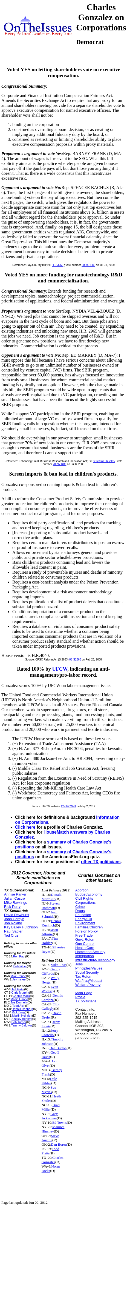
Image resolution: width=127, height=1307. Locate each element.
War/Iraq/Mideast (88, 981)
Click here (25, 827)
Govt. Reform (85, 939)
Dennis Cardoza (52, 997)
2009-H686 (88, 265)
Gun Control (84, 944)
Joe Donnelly (19, 1002)
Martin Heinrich (22, 1015)
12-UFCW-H (68, 806)
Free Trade (84, 935)
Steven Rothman (51, 905)
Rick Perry (12, 907)
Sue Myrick (49, 1089)
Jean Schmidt (49, 914)
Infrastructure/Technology (95, 960)
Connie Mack (21, 995)
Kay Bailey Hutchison (21, 927)
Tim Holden (50, 940)
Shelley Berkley (21, 1018)
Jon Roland (13, 923)
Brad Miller (51, 1107)
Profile (80, 997)
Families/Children (89, 927)
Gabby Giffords (51, 971)
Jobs (79, 964)
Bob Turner (18, 1022)
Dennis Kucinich (51, 923)
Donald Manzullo (52, 897)
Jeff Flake (17, 989)
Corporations (85, 902)
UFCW (59, 669)
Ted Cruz (11, 935)
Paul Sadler (13, 931)
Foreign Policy (86, 931)
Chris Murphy (20, 992)
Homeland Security (90, 952)
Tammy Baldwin (21, 1025)
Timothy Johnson (53, 1041)
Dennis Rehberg (22, 1009)
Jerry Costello (50, 1032)
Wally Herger (50, 980)
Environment (85, 923)
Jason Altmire (50, 932)
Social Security (87, 972)
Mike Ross (58, 965)
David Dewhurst (16, 915)
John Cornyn (14, 919)
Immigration (84, 956)
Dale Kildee (49, 1081)
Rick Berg (18, 1012)
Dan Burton (58, 1048)
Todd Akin (18, 1005)
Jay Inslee (19, 979)
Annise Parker (15, 894)
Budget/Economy (88, 894)
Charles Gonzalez (53, 1160)
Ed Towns (59, 1122)
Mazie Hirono (19, 999)
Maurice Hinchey (53, 1129)
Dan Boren (59, 1144)
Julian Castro (14, 898)
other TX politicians (101, 861)
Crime (80, 907)
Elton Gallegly (51, 1006)
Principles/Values (88, 968)
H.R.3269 (57, 265)
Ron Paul (19, 956)
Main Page (83, 993)
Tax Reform (84, 976)
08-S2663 (75, 659)
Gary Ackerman (50, 1116)
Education (83, 915)
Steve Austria (50, 1138)
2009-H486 (59, 464)
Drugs (80, 911)
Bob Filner (20, 966)
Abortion (81, 890)
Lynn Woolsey (50, 989)
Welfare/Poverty (87, 985)
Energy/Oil (83, 919)
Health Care (84, 948)
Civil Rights (84, 898)
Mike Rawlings (15, 902)
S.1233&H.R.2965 (104, 461)
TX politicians (85, 1001)
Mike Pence (18, 976)
